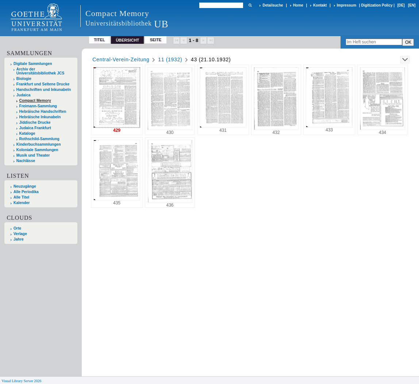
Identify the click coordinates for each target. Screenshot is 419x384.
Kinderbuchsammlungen (38, 144)
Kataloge (27, 133)
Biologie (23, 79)
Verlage (20, 234)
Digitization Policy (376, 5)
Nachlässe (25, 161)
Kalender (22, 203)
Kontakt (320, 5)
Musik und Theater (33, 155)
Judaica (23, 95)
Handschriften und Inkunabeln (43, 90)
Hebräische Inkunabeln (40, 117)
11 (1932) (170, 59)
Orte (17, 228)
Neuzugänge (25, 186)
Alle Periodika (26, 192)
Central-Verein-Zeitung (120, 59)
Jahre (19, 239)
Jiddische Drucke (35, 122)
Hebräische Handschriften (42, 112)
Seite (156, 40)
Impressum (346, 5)
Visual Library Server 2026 (21, 381)
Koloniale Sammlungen (37, 150)
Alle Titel (21, 197)
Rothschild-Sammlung (39, 139)
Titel (99, 40)
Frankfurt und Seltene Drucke (43, 84)
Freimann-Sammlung (38, 106)
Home (298, 5)
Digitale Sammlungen (33, 64)
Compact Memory (35, 101)
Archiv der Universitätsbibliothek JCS (40, 71)
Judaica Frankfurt (35, 128)
